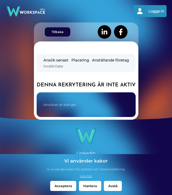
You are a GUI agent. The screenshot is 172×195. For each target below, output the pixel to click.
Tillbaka (57, 32)
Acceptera (63, 186)
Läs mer (86, 176)
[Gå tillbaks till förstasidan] (45, 11)
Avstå (112, 186)
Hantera (90, 186)
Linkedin (86, 153)
